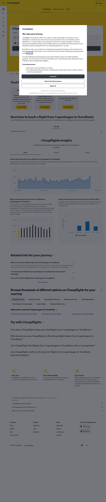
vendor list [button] (29, 53)
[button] (53, 76)
